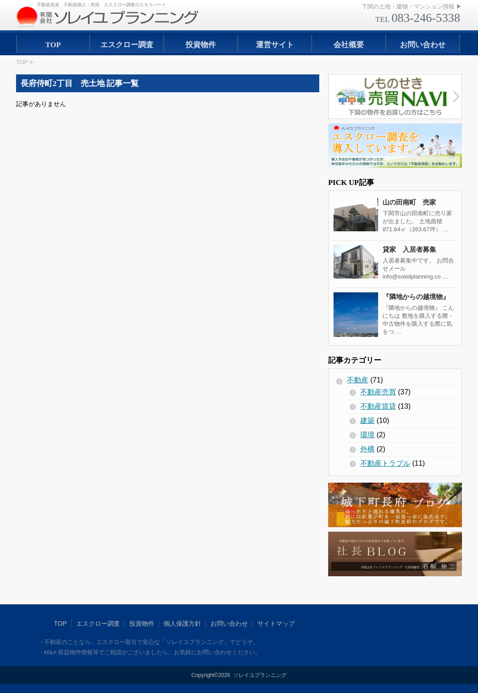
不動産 (357, 380)
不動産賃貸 (378, 406)
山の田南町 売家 (409, 202)
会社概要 (349, 45)
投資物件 (200, 45)
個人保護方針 (182, 623)
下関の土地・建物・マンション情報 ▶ (412, 6)
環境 (367, 435)
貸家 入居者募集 (409, 249)
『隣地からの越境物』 (416, 296)
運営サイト (275, 45)
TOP (53, 45)
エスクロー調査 (126, 45)
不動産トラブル (385, 463)
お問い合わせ (422, 45)
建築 (367, 420)
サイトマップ (276, 623)
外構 (367, 449)
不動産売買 (378, 392)
